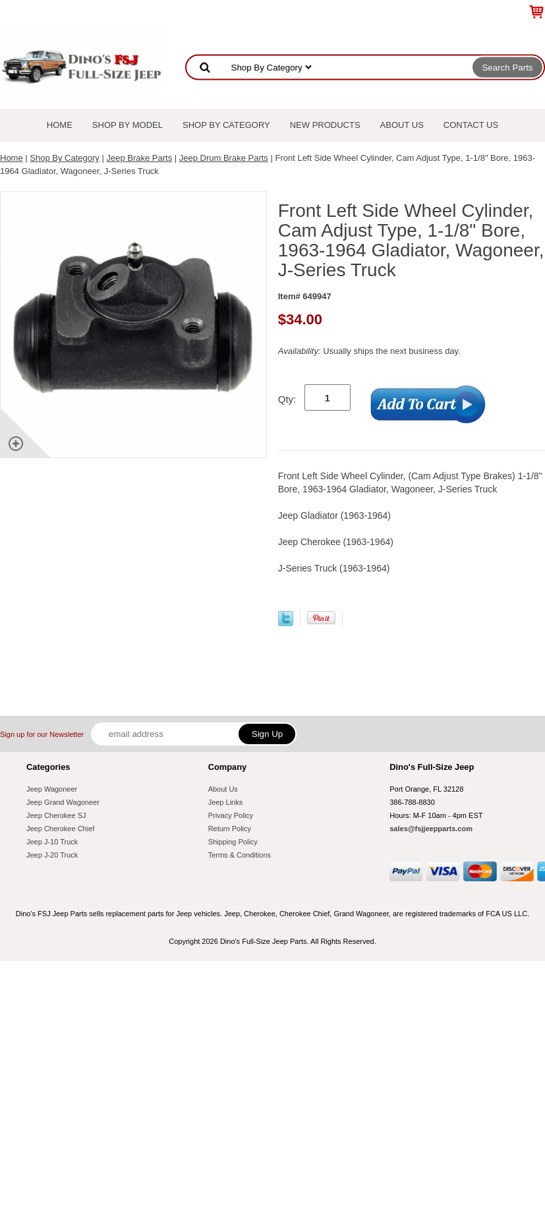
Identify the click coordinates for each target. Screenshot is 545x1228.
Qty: (287, 399)
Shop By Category (226, 125)
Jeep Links (225, 802)
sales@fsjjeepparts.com (431, 829)
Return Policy (229, 829)
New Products (325, 125)
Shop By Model (127, 125)
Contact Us (471, 125)
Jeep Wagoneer (51, 789)
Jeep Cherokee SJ (56, 815)
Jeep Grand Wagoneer (63, 802)
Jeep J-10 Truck (52, 842)
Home (59, 125)
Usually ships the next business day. (369, 351)
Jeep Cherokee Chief (60, 829)
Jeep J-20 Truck (52, 855)
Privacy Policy (230, 815)
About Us (402, 125)
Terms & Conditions (239, 855)
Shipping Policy (233, 842)
